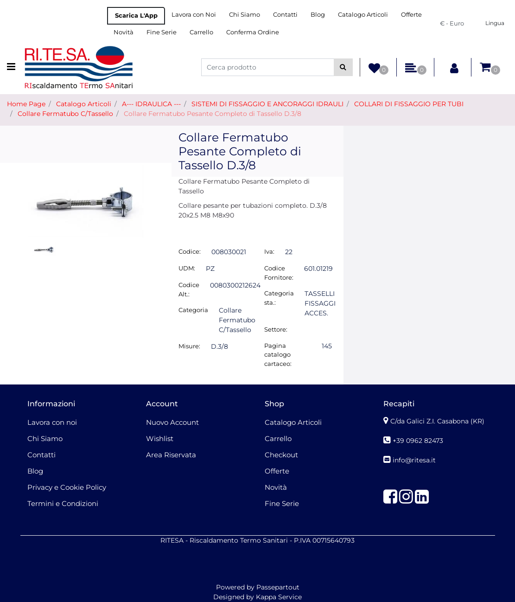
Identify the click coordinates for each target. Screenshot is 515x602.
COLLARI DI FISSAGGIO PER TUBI (409, 104)
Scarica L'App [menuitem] (136, 15)
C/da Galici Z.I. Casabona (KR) (437, 421)
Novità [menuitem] (124, 32)
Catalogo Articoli (83, 104)
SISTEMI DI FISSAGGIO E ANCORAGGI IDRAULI (267, 104)
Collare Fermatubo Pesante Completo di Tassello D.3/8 (212, 113)
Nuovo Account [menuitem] (172, 422)
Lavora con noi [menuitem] (52, 422)
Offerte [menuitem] (411, 14)
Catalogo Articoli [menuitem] (363, 14)
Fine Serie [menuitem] (161, 32)
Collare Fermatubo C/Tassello (65, 113)
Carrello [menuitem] (201, 32)
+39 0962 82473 (418, 440)
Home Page (26, 104)
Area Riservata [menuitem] (171, 454)
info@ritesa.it (414, 460)
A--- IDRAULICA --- (151, 104)
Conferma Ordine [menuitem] (252, 32)
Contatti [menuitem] (285, 14)
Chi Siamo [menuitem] (244, 14)
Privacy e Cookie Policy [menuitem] (66, 487)
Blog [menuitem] (318, 14)
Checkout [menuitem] (281, 454)
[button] (343, 67)
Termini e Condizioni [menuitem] (62, 503)
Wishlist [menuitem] (159, 438)
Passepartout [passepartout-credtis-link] (277, 587)
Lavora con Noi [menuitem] (194, 14)
